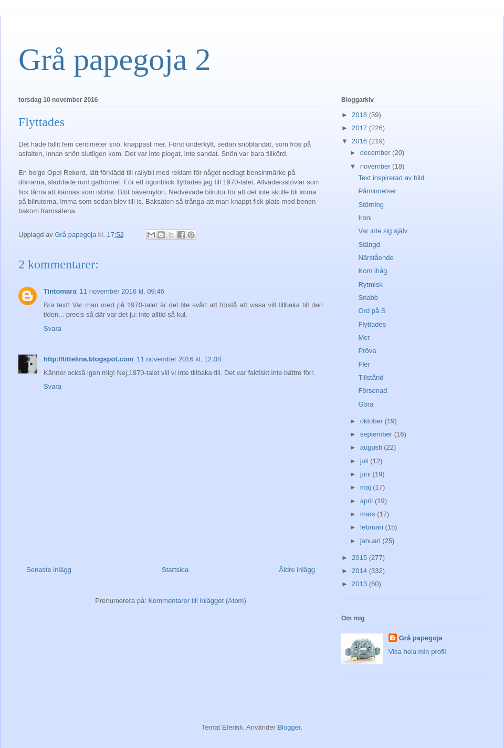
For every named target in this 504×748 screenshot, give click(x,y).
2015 (360, 558)
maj (366, 487)
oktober (372, 421)
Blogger (288, 727)
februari (372, 527)
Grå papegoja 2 (114, 59)
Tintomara (60, 291)
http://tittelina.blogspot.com (88, 359)
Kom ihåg (372, 271)
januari (371, 541)
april (367, 501)
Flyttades (372, 324)
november (376, 166)
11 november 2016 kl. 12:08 (178, 359)
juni (366, 474)
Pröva (367, 351)
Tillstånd (370, 377)
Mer (364, 337)
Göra (365, 404)
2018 (360, 115)
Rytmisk (370, 284)
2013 (360, 584)
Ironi (364, 218)
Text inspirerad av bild (391, 178)
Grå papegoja (421, 638)
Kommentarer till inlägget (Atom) (197, 601)
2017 (360, 128)
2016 (360, 141)
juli (365, 461)
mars (368, 514)
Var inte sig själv (382, 231)
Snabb (368, 298)
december (376, 153)
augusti (372, 447)
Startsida (175, 570)
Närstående (375, 258)
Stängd (369, 244)
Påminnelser (377, 191)
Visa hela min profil (417, 652)
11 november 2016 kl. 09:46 (122, 291)
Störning (370, 205)
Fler (364, 364)
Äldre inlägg (297, 570)
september (377, 434)
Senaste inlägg (48, 570)
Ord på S (371, 311)
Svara (52, 329)
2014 (360, 571)
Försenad (372, 390)
